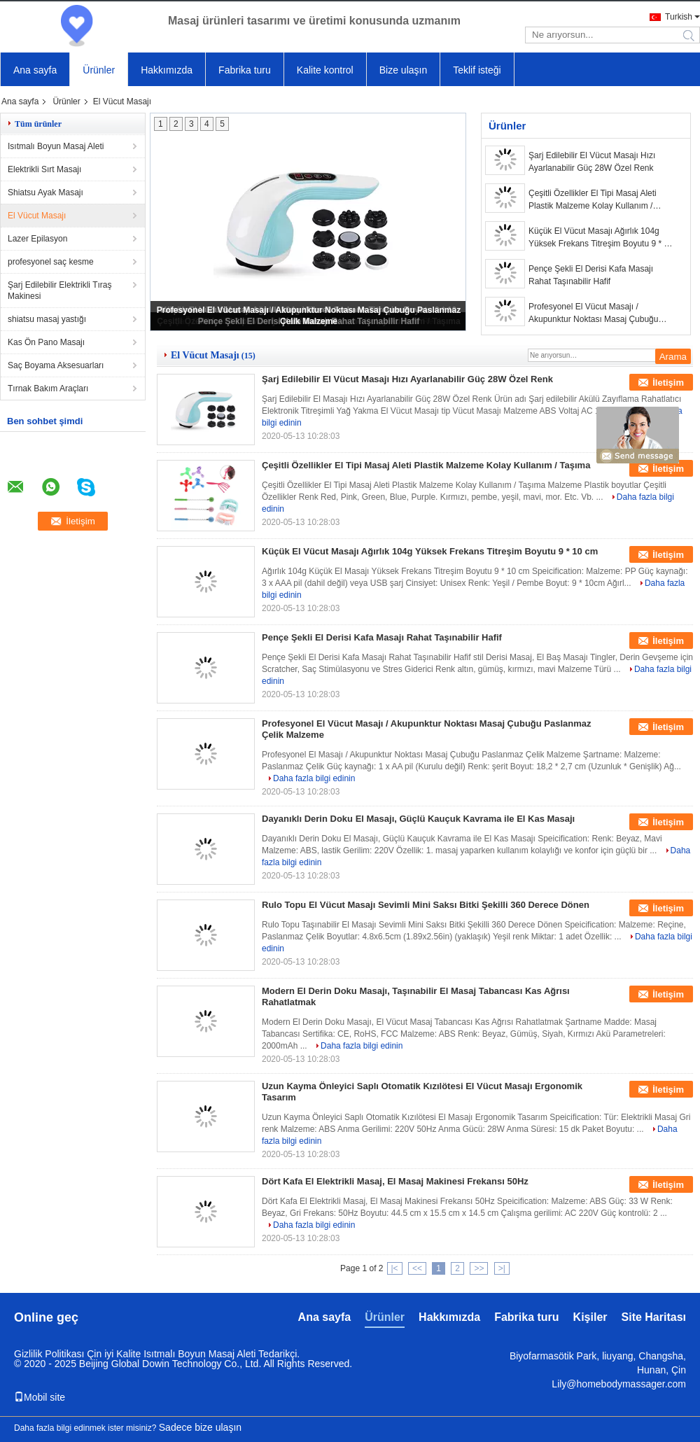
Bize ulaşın (403, 70)
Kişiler (590, 1317)
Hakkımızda (166, 70)
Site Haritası (654, 1317)
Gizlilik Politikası (49, 1353)
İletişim (668, 382)
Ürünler (99, 70)
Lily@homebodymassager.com (619, 1384)
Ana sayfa (35, 70)
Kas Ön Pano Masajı (46, 342)
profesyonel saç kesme (51, 262)
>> (479, 1268)
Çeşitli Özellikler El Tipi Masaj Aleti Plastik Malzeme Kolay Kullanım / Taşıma (592, 200)
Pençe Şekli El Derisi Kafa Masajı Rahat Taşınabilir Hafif (590, 275)
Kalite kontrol (325, 70)
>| (501, 1268)
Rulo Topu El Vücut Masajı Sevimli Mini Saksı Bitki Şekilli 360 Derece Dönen (425, 904)
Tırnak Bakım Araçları (48, 388)
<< (417, 1268)
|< (394, 1268)
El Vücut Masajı (37, 215)
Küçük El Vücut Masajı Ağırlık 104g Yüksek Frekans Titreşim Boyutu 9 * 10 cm (600, 238)
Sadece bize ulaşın (200, 1427)
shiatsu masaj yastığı (47, 319)
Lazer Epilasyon (37, 239)
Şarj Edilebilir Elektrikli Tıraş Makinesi (59, 290)
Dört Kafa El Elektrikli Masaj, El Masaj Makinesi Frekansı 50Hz (395, 1181)
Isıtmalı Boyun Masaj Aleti (56, 146)
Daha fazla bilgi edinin (314, 778)
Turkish (678, 17)
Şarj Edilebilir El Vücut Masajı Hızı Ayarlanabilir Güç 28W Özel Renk (591, 161)
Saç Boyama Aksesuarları (56, 365)
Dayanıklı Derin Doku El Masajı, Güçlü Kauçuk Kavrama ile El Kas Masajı (418, 818)
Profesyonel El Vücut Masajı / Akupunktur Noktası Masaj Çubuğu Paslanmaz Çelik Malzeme (593, 314)
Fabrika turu (244, 70)
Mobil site (39, 1397)
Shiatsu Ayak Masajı (45, 192)
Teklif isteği (476, 70)
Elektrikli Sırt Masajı (44, 169)
